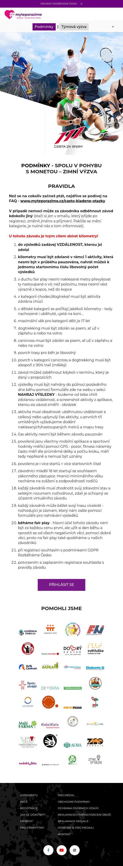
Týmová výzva (74, 27)
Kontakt (64, 834)
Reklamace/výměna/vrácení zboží (84, 814)
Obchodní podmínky (74, 801)
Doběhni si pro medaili (76, 827)
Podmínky (44, 27)
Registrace (28, 808)
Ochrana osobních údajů (78, 808)
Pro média (66, 795)
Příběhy (26, 821)
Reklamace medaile (73, 821)
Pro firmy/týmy (32, 827)
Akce (24, 801)
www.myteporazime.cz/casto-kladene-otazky (62, 201)
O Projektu (29, 795)
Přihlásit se (61, 585)
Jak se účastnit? (32, 814)
